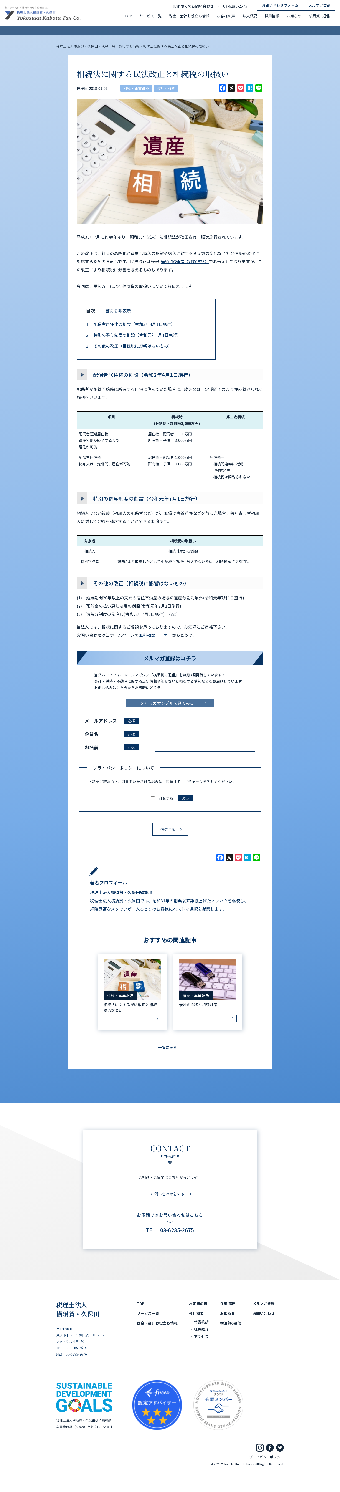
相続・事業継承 (136, 88)
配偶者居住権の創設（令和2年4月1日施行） (130, 324)
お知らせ (294, 15)
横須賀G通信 (319, 15)
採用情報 (272, 15)
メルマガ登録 (319, 5)
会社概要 (196, 1313)
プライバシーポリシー (266, 1456)
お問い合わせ (264, 1313)
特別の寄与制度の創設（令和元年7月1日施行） (133, 335)
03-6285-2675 (235, 6)
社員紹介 (201, 1329)
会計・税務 (166, 88)
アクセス (201, 1336)
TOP (128, 15)
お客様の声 (226, 15)
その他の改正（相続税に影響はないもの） (129, 346)
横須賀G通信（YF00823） (185, 261)
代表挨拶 (201, 1322)
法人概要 (250, 15)
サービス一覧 (150, 15)
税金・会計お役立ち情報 (189, 15)
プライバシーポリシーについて (123, 768)
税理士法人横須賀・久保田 (78, 1309)
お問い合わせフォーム (280, 5)
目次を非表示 (118, 311)
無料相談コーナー (155, 635)
